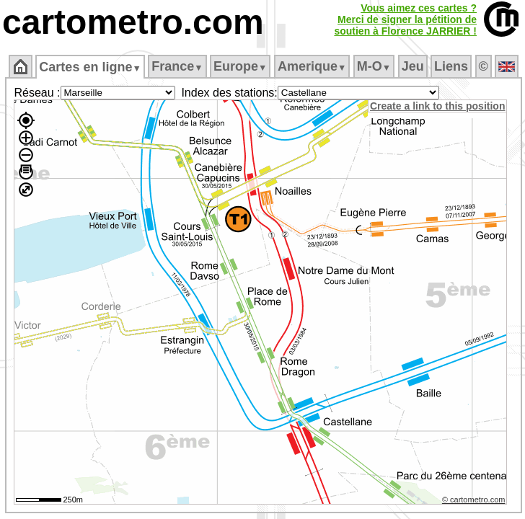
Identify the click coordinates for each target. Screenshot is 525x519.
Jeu (413, 66)
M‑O (374, 66)
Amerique (312, 66)
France (177, 66)
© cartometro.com (474, 499)
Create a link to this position (437, 106)
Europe (240, 66)
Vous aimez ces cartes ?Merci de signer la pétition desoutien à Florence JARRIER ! (405, 19)
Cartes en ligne (90, 67)
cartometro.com (133, 22)
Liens (451, 66)
